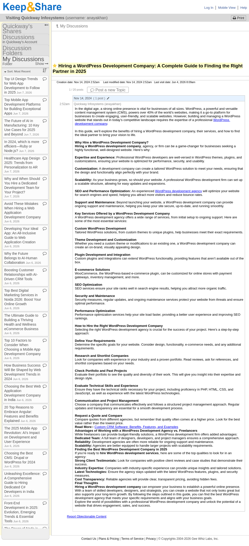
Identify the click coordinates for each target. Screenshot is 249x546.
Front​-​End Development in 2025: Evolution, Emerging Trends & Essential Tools (21, 512)
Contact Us (88, 539)
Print (238, 18)
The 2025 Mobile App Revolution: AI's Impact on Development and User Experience (22, 436)
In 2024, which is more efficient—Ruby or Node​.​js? (21, 146)
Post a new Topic (107, 90)
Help (243, 7)
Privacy (151, 539)
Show (41, 64)
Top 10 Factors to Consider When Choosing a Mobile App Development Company (22, 349)
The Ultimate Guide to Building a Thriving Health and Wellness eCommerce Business (21, 324)
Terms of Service (132, 539)
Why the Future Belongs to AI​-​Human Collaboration (22, 258)
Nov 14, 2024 (91, 98)
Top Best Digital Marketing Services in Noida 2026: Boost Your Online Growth (22, 299)
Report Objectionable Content (86, 516)
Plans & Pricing (109, 539)
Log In (208, 7)
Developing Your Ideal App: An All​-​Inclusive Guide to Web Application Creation (21, 237)
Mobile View (227, 7)
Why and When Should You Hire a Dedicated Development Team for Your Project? (22, 187)
